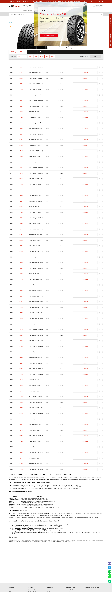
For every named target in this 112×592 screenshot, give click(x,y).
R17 (11, 296)
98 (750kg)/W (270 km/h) (35, 419)
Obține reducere (49, 35)
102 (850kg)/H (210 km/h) (36, 469)
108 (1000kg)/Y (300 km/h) (36, 89)
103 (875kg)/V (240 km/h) (36, 307)
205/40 (21, 463)
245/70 (21, 329)
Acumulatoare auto (38, 1)
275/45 (21, 89)
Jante (18, 1)
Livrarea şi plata (69, 589)
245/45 (21, 151)
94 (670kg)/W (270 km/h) (35, 156)
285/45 (21, 95)
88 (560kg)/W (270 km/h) (35, 380)
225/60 (21, 307)
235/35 (21, 240)
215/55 (21, 290)
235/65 (21, 368)
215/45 (21, 430)
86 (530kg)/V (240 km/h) (35, 201)
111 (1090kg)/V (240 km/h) (36, 67)
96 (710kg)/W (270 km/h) (35, 223)
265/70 (21, 346)
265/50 (21, 84)
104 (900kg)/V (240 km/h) (36, 408)
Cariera (78, 1)
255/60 (21, 268)
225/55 (21, 128)
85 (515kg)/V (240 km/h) (35, 206)
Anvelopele (12, 1)
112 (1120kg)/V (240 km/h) (36, 268)
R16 (11, 274)
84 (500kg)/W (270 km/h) (35, 463)
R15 (11, 201)
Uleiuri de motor (26, 1)
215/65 (21, 469)
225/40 (21, 117)
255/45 (21, 229)
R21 (11, 195)
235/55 (21, 72)
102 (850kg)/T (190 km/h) (36, 452)
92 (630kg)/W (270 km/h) (35, 117)
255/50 (21, 106)
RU (102, 1)
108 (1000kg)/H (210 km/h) (36, 435)
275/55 (21, 100)
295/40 (21, 212)
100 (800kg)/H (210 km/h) (36, 335)
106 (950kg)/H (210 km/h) (36, 318)
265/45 (21, 251)
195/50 (21, 201)
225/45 (21, 139)
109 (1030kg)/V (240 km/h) (36, 100)
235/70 (21, 318)
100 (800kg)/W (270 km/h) (36, 151)
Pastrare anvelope (110, 22)
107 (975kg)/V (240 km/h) (36, 106)
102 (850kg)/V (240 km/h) (36, 296)
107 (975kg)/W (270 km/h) (36, 195)
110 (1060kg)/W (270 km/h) (36, 84)
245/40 (21, 111)
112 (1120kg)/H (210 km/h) (36, 123)
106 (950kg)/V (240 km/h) (36, 178)
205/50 (21, 273)
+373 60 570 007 (29, 8)
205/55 (21, 324)
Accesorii (48, 1)
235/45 (21, 385)
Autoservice (71, 1)
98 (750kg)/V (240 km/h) (35, 128)
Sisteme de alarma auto (59, 1)
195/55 (21, 206)
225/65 (21, 301)
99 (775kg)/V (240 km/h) (35, 279)
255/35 (21, 156)
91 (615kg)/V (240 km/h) (35, 363)
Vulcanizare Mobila (32, 589)
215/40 (21, 458)
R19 (11, 67)
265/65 (21, 123)
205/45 (21, 352)
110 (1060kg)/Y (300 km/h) (36, 184)
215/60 (21, 396)
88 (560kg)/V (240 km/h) (35, 357)
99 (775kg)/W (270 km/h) (35, 391)
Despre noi (49, 589)
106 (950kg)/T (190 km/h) (36, 190)
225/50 (21, 419)
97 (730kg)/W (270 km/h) (35, 111)
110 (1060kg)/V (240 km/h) (36, 162)
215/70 (21, 340)
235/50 (21, 78)
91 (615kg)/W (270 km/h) (35, 240)
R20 (11, 173)
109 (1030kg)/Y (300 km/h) (36, 246)
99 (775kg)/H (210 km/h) (35, 78)
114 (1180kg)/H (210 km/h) (36, 413)
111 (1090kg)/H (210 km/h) (36, 329)
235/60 (21, 262)
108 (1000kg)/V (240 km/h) (36, 368)
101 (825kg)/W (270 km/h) (36, 72)
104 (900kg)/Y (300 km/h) (36, 251)
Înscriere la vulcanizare (110, 39)
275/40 (21, 178)
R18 (11, 112)
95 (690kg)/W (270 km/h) (35, 139)
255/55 (21, 67)
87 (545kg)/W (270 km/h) (35, 352)
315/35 (21, 184)
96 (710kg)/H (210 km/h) (35, 396)
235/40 (21, 145)
